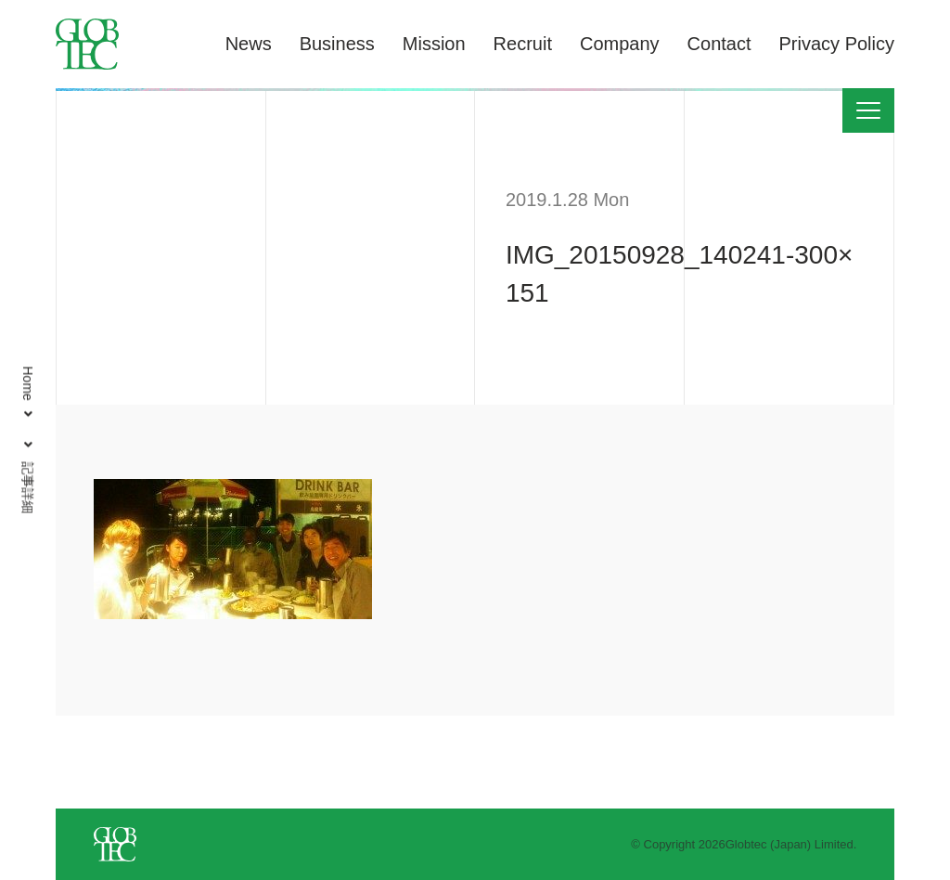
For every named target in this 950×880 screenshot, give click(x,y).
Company (620, 43)
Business (337, 43)
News (248, 43)
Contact (719, 43)
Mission (434, 43)
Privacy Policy (836, 43)
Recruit (523, 43)
